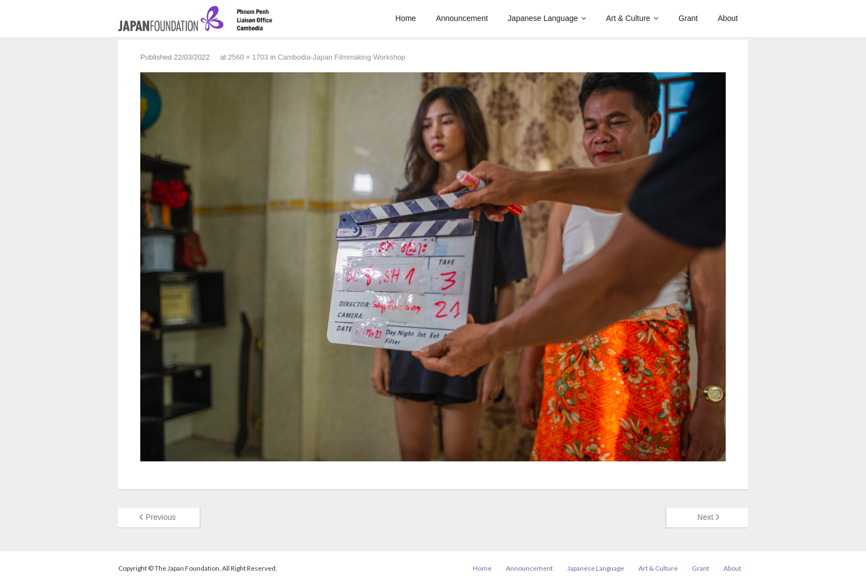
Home (482, 568)
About (732, 568)
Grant (700, 568)
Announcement (529, 568)
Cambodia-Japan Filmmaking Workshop (341, 57)
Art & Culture (658, 568)
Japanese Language (595, 568)
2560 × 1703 (248, 57)
